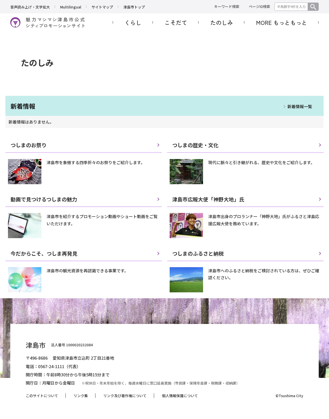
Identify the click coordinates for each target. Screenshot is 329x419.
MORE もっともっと (281, 22)
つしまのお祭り (29, 145)
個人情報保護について (180, 395)
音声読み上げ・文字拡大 (30, 7)
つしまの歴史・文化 (195, 145)
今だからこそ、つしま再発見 (44, 253)
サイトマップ (102, 7)
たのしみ (221, 22)
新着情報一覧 (299, 106)
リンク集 (81, 395)
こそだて (175, 22)
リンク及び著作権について (125, 395)
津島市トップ (134, 7)
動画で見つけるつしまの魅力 (44, 199)
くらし (132, 22)
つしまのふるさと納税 (198, 253)
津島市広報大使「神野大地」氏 (208, 199)
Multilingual (70, 7)
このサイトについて (42, 395)
